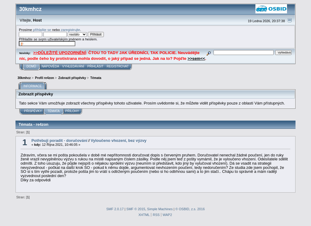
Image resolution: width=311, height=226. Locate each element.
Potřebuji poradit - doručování (59, 140)
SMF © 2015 (135, 209)
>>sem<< (196, 58)
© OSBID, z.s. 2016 (190, 209)
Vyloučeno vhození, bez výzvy (118, 140)
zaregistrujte (70, 30)
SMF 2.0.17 (115, 209)
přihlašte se (42, 30)
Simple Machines (160, 209)
